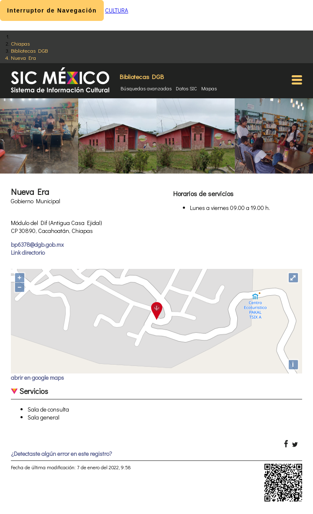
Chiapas (20, 43)
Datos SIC (186, 88)
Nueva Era (23, 57)
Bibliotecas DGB (29, 50)
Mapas (209, 88)
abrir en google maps (37, 377)
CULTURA (116, 10)
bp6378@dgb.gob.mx (37, 244)
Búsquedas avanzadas (146, 88)
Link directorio (28, 252)
